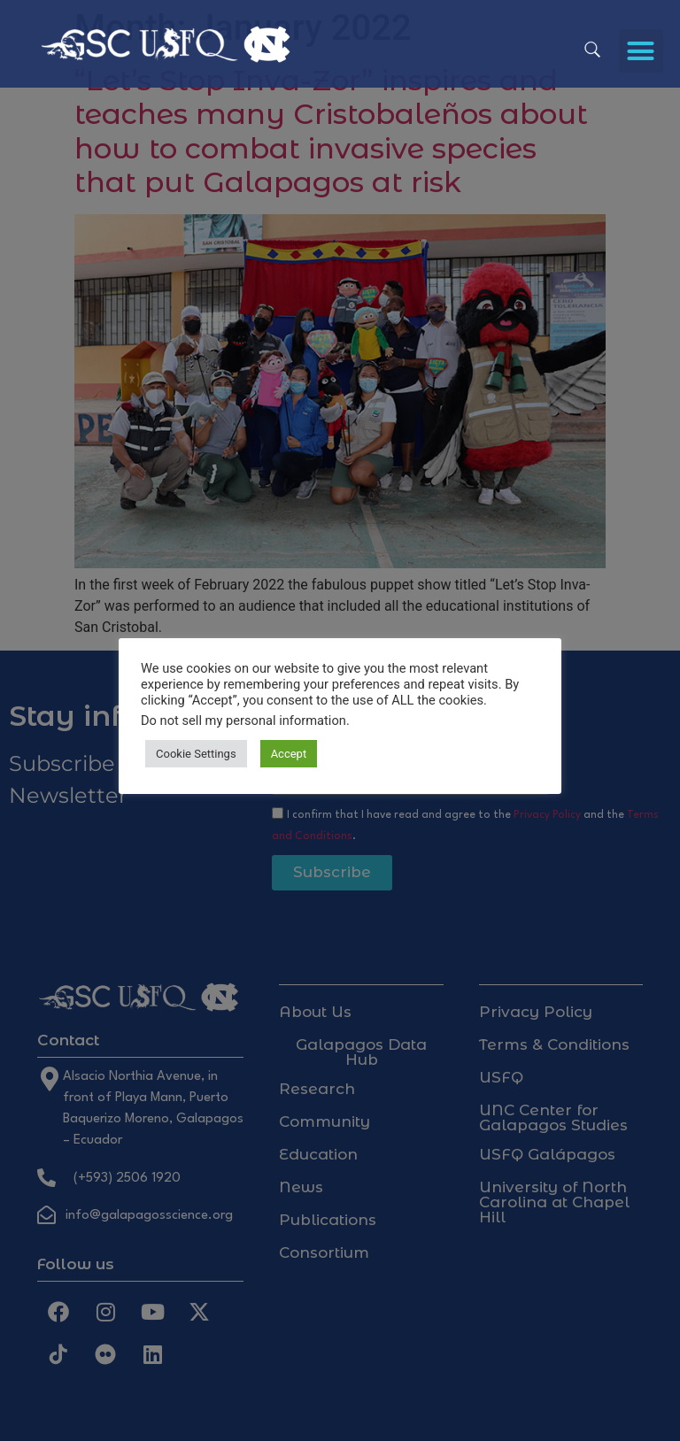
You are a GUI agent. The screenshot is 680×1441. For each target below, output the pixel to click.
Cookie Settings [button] (196, 753)
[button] (641, 51)
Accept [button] (289, 753)
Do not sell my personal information (243, 720)
